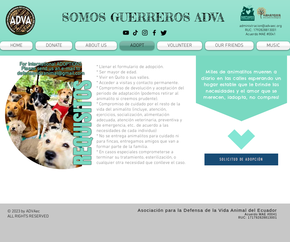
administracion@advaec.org (260, 26)
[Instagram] (145, 32)
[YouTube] (126, 32)
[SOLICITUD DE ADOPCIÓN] (241, 159)
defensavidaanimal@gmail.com (50, 74)
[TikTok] (135, 32)
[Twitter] (163, 32)
